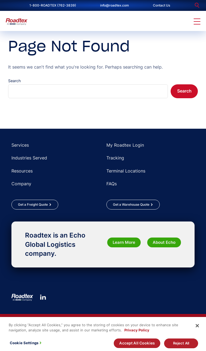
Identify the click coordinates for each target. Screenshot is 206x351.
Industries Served (29, 158)
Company (21, 183)
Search (14, 80)
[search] (197, 5)
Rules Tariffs (23, 319)
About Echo (164, 242)
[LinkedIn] (43, 297)
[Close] (197, 328)
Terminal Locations (125, 171)
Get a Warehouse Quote (131, 204)
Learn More (124, 242)
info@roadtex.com (114, 5)
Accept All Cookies (137, 345)
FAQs (111, 183)
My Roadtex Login (125, 145)
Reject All (181, 345)
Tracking (115, 158)
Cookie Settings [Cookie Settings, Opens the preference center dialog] (24, 345)
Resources (22, 171)
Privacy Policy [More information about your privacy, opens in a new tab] (136, 332)
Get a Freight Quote (33, 204)
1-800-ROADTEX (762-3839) (52, 5)
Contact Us (161, 5)
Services (20, 145)
